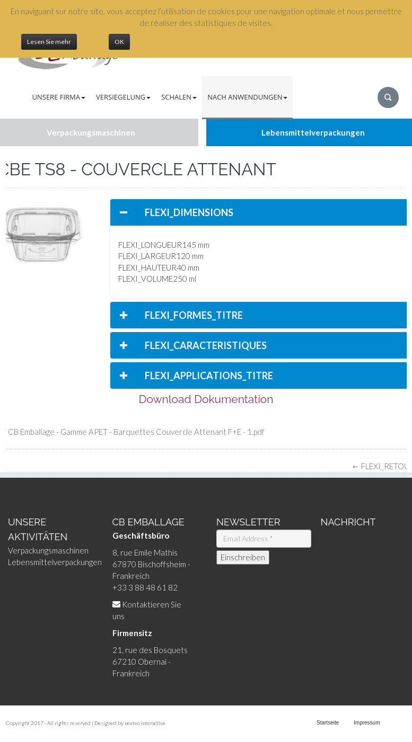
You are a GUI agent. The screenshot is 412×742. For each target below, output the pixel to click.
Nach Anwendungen (247, 97)
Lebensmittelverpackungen (55, 562)
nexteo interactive (145, 723)
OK (119, 42)
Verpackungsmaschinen (48, 550)
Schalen (179, 97)
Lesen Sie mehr (49, 42)
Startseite (328, 723)
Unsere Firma (59, 97)
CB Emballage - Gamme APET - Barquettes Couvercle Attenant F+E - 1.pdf (136, 431)
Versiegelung (123, 97)
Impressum (367, 723)
